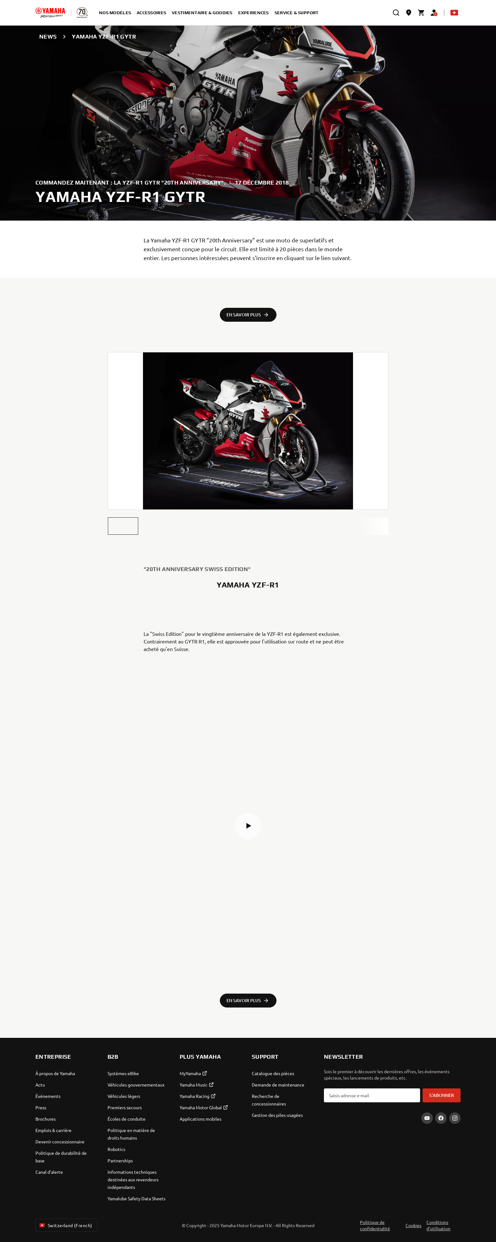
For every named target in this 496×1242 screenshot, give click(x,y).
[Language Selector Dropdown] (454, 12)
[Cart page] (421, 12)
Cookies (413, 1225)
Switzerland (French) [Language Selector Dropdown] (65, 1225)
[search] (396, 12)
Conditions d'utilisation (438, 1225)
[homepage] (50, 12)
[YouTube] (427, 1118)
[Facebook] (441, 1118)
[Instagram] (455, 1118)
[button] (123, 526)
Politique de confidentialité (375, 1225)
